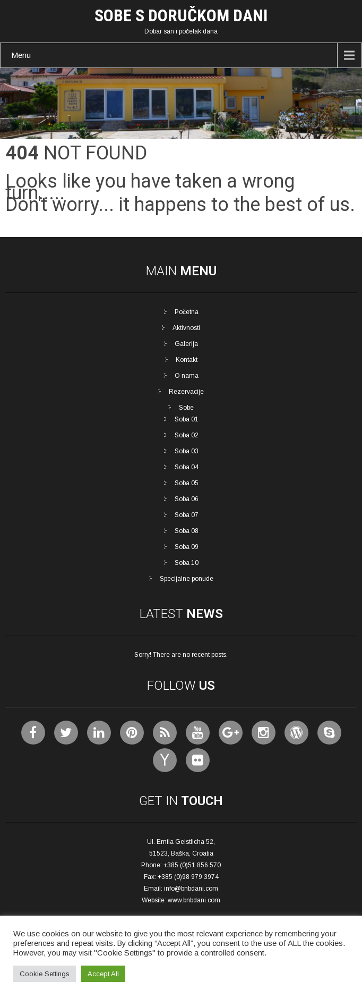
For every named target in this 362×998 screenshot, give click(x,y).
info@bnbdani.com (191, 888)
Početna (187, 312)
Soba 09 (187, 547)
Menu (21, 55)
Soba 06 (187, 499)
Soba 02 (187, 435)
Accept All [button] (103, 974)
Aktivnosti (186, 328)
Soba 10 (187, 562)
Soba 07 (187, 515)
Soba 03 (187, 451)
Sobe (186, 407)
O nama (187, 375)
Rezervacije (186, 391)
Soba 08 (187, 531)
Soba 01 (187, 419)
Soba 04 (187, 467)
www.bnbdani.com (194, 900)
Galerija (186, 344)
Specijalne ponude (186, 578)
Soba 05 (187, 483)
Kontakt (186, 359)
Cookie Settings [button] (45, 974)
